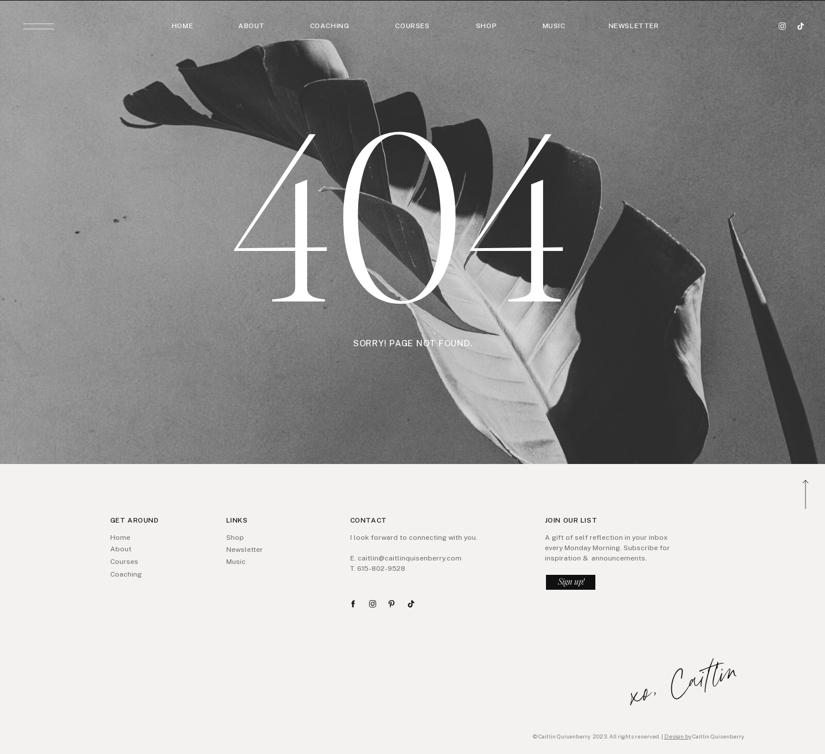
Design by (677, 736)
